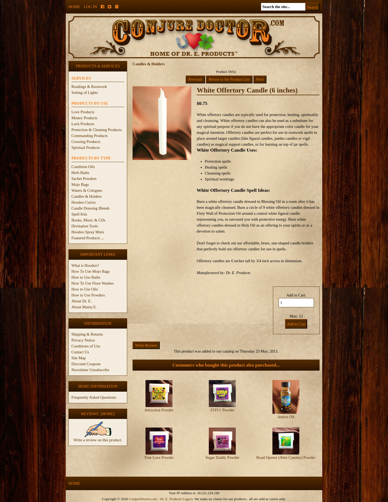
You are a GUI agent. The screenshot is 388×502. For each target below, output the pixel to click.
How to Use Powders (88, 295)
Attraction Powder (159, 410)
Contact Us (80, 352)
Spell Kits (79, 214)
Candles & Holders (86, 196)
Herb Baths (80, 172)
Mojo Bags (80, 184)
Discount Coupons (86, 364)
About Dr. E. (81, 301)
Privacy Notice (83, 340)
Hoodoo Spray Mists (87, 232)
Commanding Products (89, 136)
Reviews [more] (98, 414)
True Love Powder (159, 457)
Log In (90, 7)
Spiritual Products (85, 147)
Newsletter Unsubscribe (90, 370)
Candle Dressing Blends (90, 208)
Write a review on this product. (97, 437)
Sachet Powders (83, 178)
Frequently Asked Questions (93, 397)
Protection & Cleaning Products (96, 130)
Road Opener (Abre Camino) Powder (286, 457)
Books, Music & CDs (88, 220)
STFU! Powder (222, 410)
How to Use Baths (85, 277)
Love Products (82, 112)
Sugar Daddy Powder (222, 457)
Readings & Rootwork (89, 86)
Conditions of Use (85, 346)
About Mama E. (84, 307)
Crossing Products (85, 141)
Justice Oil (286, 417)
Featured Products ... (87, 238)
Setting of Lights (84, 92)
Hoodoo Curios (83, 202)
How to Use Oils (84, 289)
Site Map (78, 358)
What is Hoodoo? (85, 265)
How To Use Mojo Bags (90, 271)
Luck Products (82, 124)
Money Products (84, 118)
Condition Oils (83, 167)
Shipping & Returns (87, 334)
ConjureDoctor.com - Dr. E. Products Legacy (161, 499)
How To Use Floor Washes (92, 283)
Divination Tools (84, 226)
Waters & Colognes (86, 190)
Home (74, 7)
